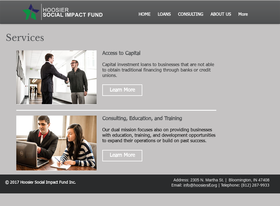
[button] (122, 90)
